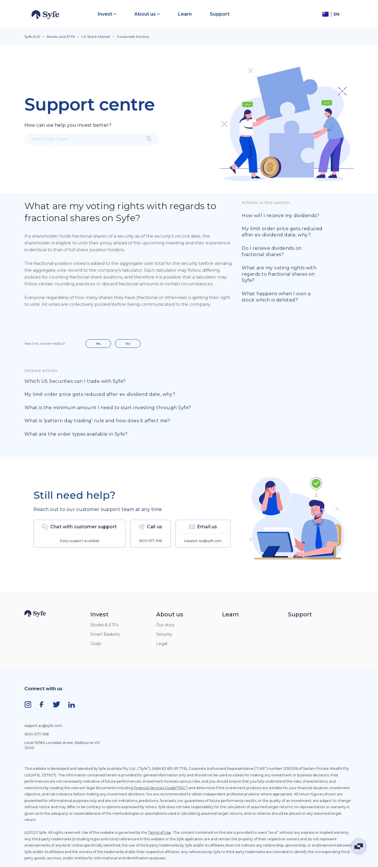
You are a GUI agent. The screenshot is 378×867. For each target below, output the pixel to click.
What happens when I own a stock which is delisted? (276, 297)
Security (164, 634)
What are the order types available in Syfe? (76, 434)
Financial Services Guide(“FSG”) (161, 788)
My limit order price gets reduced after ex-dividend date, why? (100, 394)
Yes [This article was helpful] (98, 343)
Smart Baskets (105, 634)
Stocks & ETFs (104, 624)
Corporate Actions (133, 36)
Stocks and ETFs (61, 36)
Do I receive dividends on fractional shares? (272, 251)
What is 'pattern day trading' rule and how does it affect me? (97, 420)
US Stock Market (95, 36)
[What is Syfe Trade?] (91, 139)
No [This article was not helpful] (128, 343)
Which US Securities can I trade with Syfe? (75, 381)
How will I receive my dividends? (280, 215)
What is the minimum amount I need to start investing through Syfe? (107, 407)
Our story (165, 624)
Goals (95, 643)
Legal (161, 643)
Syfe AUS (32, 36)
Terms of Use (159, 832)
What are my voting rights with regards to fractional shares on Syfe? (279, 274)
